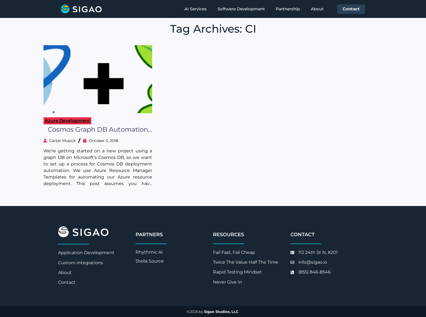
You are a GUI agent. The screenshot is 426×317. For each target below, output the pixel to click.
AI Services (195, 8)
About (317, 8)
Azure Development (67, 120)
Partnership (288, 8)
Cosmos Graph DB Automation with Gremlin (98, 130)
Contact (351, 8)
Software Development (241, 8)
